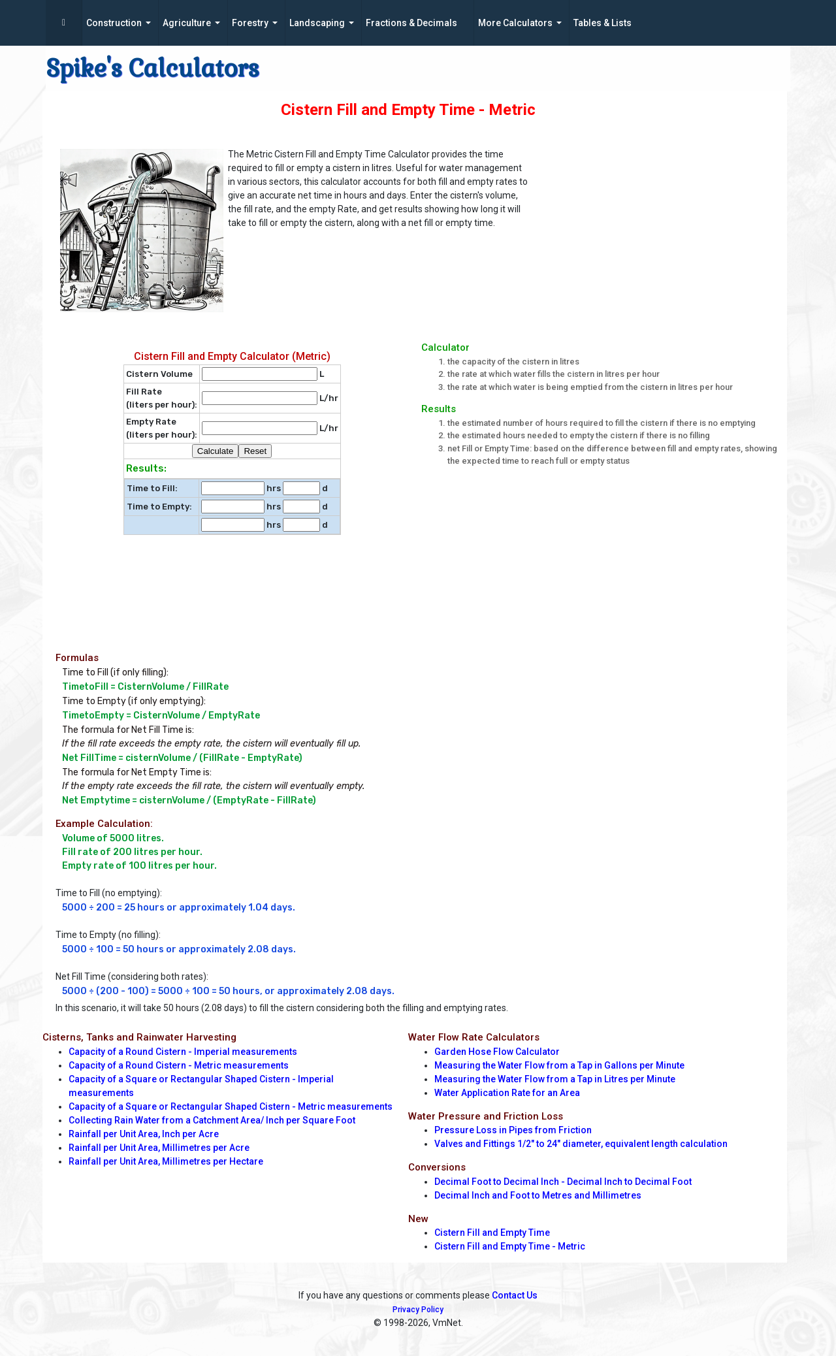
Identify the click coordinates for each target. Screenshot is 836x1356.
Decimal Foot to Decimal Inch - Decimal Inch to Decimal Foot (563, 1181)
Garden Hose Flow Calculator (497, 1051)
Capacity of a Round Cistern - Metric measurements (179, 1065)
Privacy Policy (418, 1309)
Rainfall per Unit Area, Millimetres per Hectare (166, 1161)
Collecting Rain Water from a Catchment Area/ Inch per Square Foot (212, 1120)
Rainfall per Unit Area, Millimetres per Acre (159, 1147)
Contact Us (515, 1295)
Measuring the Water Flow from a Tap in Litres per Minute (554, 1079)
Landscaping (317, 23)
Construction (114, 23)
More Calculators (515, 23)
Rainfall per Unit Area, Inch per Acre (144, 1134)
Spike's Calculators (152, 69)
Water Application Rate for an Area (507, 1093)
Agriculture (187, 23)
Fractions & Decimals (411, 23)
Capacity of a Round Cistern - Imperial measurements (183, 1051)
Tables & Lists (602, 23)
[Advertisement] (665, 235)
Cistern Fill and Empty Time (492, 1232)
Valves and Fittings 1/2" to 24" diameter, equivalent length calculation (581, 1143)
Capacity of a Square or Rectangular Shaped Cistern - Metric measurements (231, 1106)
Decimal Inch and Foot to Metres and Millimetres (537, 1195)
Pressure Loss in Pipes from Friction (513, 1130)
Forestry (250, 23)
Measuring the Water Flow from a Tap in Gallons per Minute (559, 1065)
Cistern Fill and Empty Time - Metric (509, 1246)
